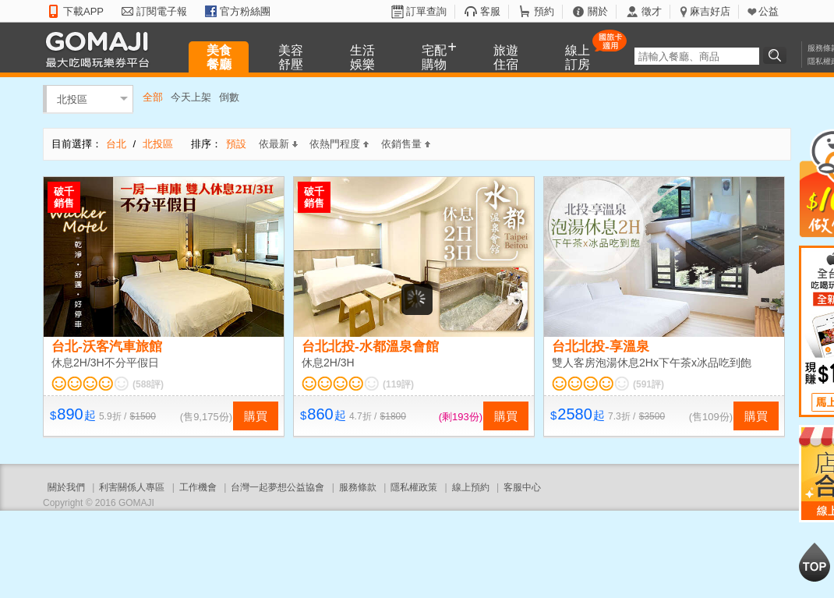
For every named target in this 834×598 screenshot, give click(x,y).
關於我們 (66, 487)
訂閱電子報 (161, 11)
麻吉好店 (710, 11)
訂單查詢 (426, 11)
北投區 (72, 98)
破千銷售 (64, 197)
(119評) (398, 384)
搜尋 (777, 55)
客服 (490, 11)
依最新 (278, 144)
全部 (153, 97)
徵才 (651, 11)
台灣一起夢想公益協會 (277, 487)
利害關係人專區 (131, 487)
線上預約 (470, 487)
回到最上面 (814, 562)
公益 (768, 11)
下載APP (83, 11)
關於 (598, 11)
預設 (236, 144)
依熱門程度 (339, 144)
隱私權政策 (413, 487)
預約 (544, 11)
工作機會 (198, 487)
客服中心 (522, 487)
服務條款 (357, 487)
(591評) (648, 384)
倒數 (229, 97)
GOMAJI (101, 49)
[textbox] (696, 56)
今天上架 (191, 97)
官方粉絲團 (245, 11)
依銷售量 (405, 144)
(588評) (148, 384)
